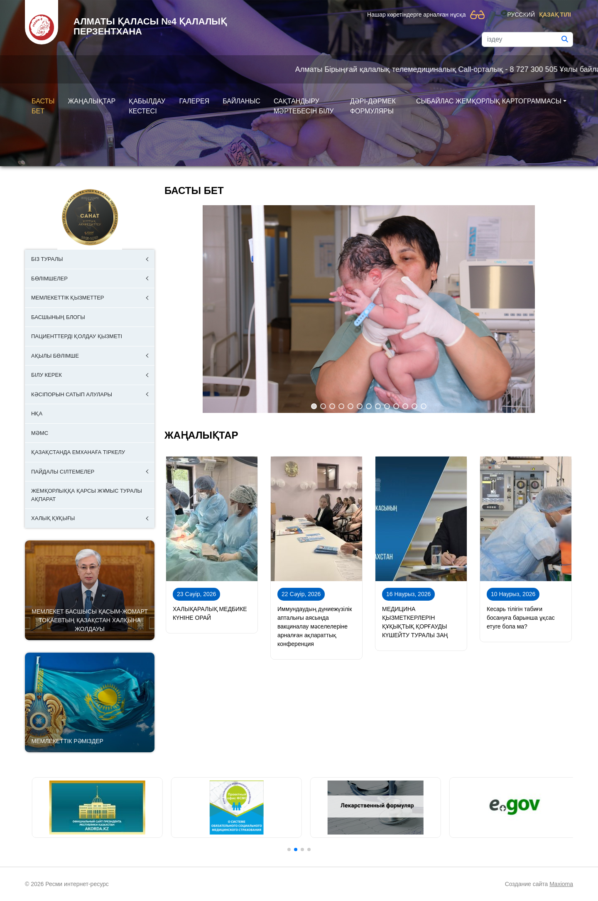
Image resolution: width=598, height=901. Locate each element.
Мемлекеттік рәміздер (67, 741)
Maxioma (561, 884)
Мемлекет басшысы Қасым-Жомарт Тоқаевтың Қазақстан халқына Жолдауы (89, 620)
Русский (521, 14)
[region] (368, 309)
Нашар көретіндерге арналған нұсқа (416, 14)
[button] (314, 406)
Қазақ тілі (555, 14)
